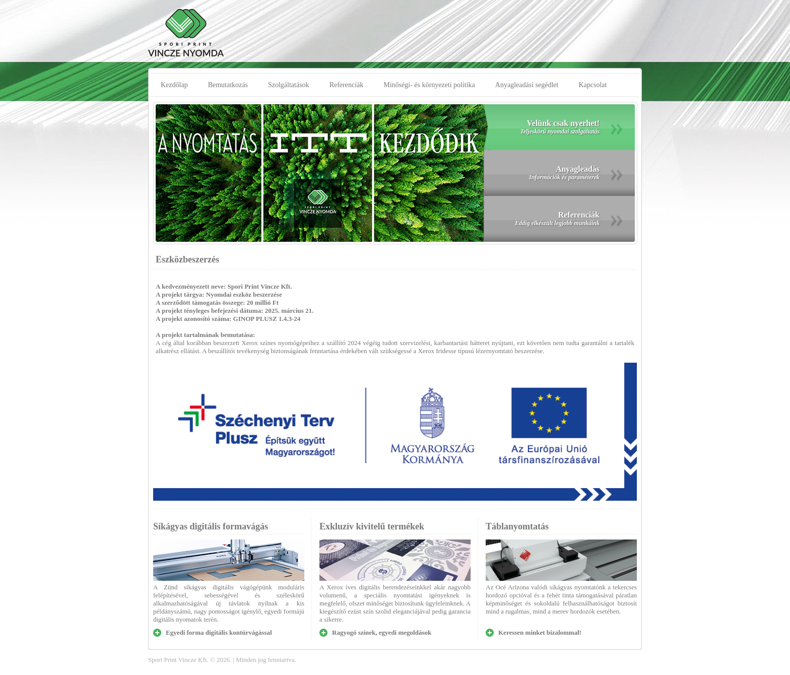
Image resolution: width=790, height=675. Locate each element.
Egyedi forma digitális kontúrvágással (219, 632)
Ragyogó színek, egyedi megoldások (381, 632)
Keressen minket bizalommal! (539, 632)
